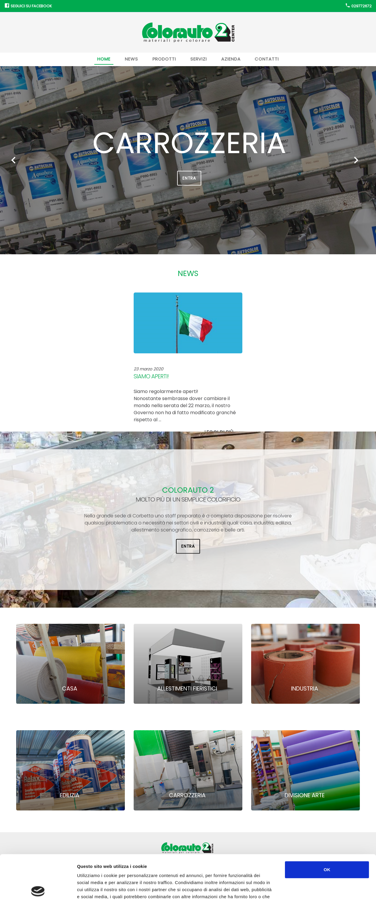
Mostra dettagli (312, 889)
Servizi (198, 59)
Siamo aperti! (151, 376)
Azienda (230, 59)
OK (327, 824)
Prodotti (164, 59)
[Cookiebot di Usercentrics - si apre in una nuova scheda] (38, 889)
